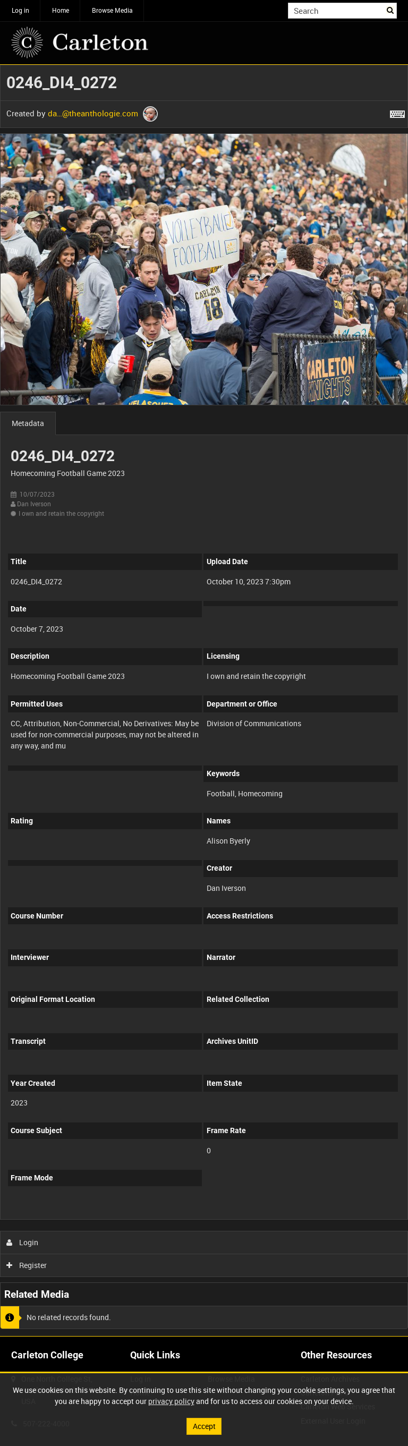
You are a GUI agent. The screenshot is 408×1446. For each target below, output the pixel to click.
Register (26, 1265)
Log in (20, 10)
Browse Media (112, 10)
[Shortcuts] (397, 112)
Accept (204, 1426)
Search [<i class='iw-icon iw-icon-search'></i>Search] (390, 9)
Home (60, 10)
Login (22, 1242)
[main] (204, 700)
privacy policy (171, 1401)
